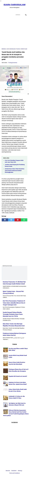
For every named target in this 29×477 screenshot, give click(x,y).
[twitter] (12, 10)
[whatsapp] (24, 219)
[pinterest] (18, 219)
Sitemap (20, 470)
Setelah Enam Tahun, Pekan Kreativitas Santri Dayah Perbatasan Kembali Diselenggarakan (14, 170)
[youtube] (16, 10)
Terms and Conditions (14, 473)
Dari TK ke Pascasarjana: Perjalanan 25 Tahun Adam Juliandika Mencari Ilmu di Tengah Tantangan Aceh (14, 302)
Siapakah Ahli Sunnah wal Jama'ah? (18, 376)
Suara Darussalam (14, 5)
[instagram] (20, 10)
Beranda (8, 470)
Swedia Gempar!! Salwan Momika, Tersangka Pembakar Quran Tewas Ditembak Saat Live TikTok (13, 314)
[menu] (3, 15)
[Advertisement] (14, 32)
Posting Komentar (12, 62)
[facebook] (9, 10)
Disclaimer (14, 470)
